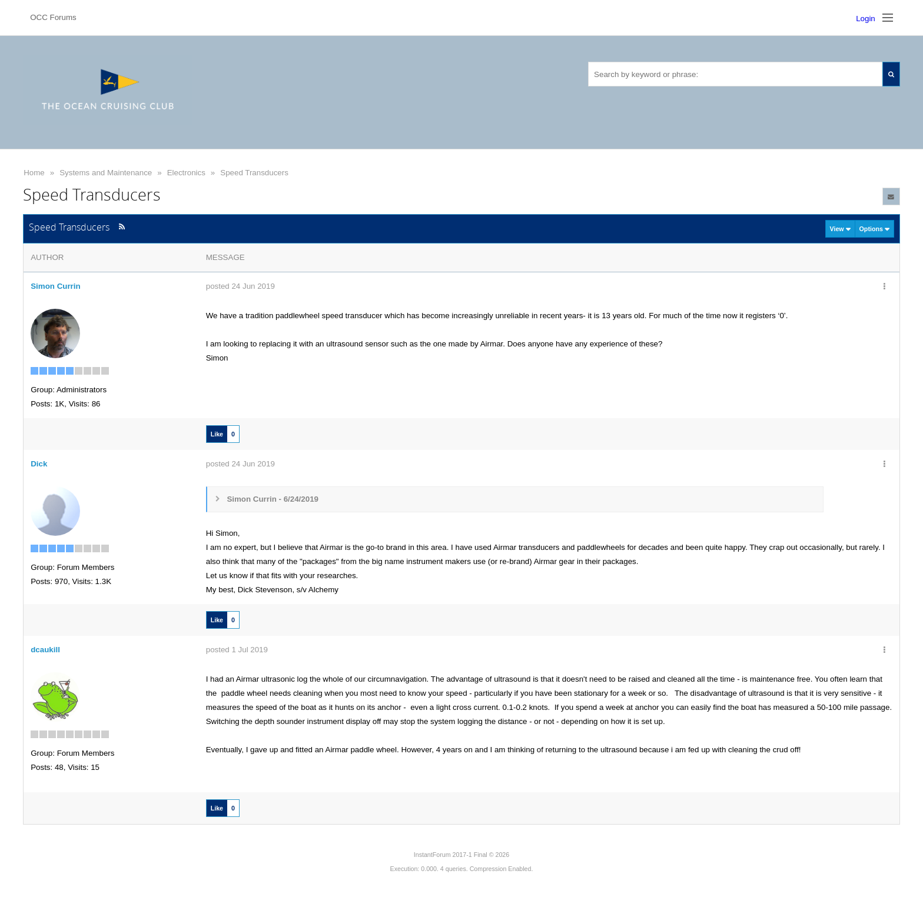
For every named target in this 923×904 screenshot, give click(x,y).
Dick (39, 463)
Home (34, 172)
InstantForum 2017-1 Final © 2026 (461, 854)
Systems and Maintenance (105, 172)
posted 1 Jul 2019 (237, 649)
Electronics (186, 172)
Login (865, 18)
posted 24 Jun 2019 (240, 286)
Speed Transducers (254, 172)
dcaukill (45, 649)
